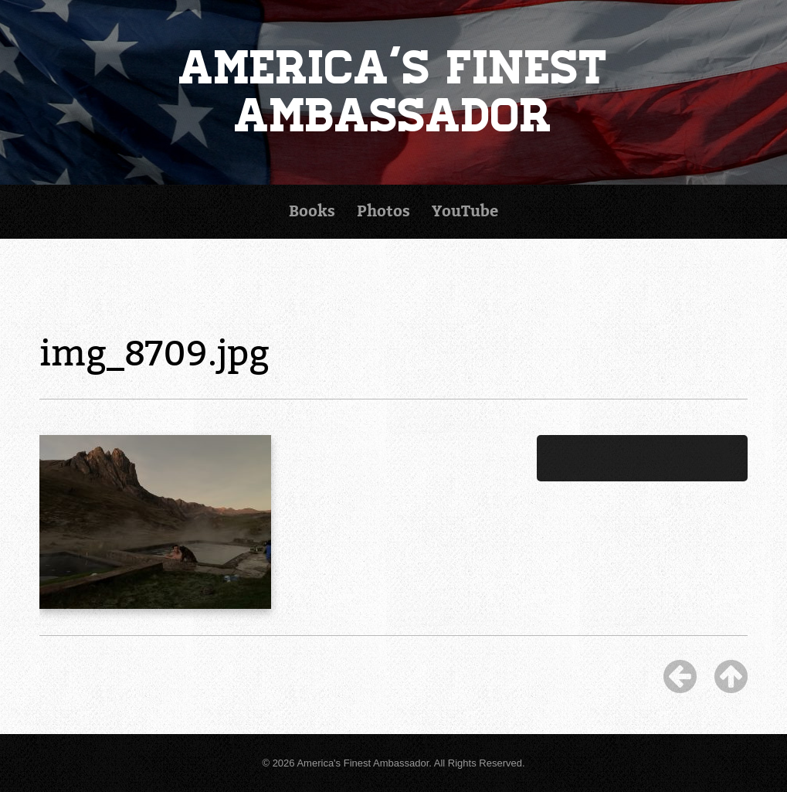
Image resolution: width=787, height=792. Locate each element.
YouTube (465, 211)
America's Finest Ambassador (394, 91)
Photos (383, 211)
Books (312, 211)
